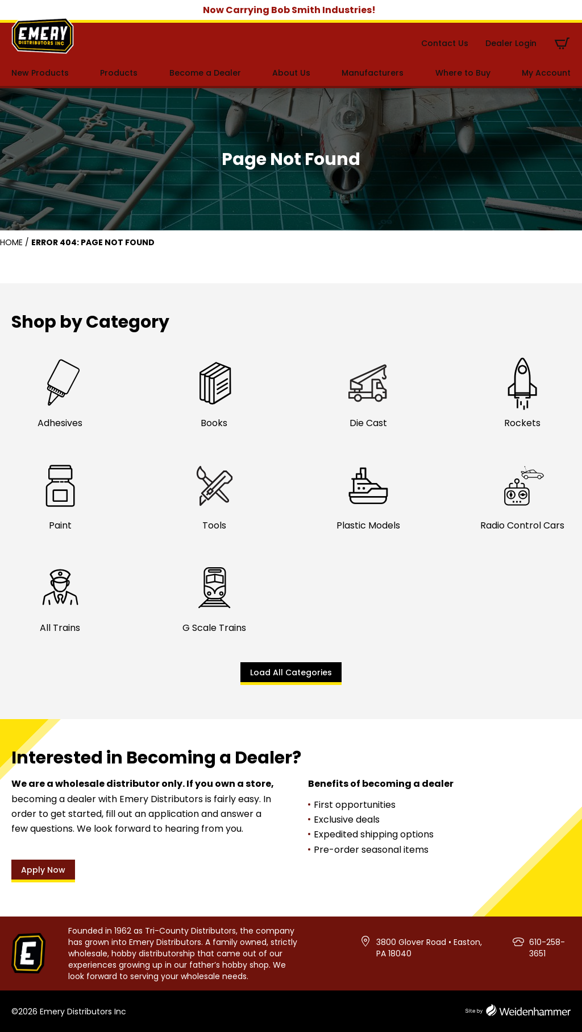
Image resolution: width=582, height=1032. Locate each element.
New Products (40, 73)
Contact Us (444, 43)
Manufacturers (373, 73)
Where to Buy (462, 73)
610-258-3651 (547, 947)
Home (11, 242)
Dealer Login (511, 43)
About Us (291, 73)
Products (119, 73)
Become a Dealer (205, 73)
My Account (546, 73)
